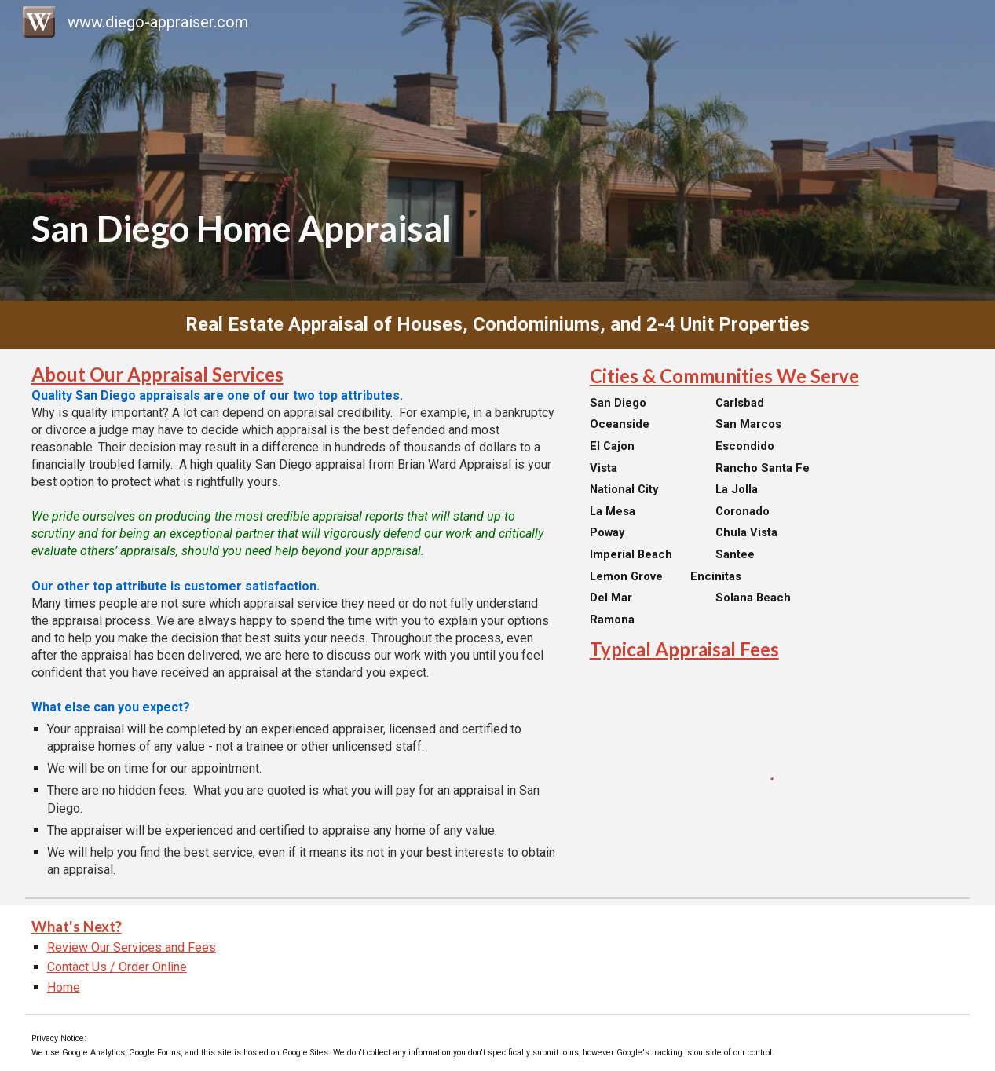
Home (63, 987)
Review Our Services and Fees (131, 947)
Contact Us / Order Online (117, 967)
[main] (498, 150)
